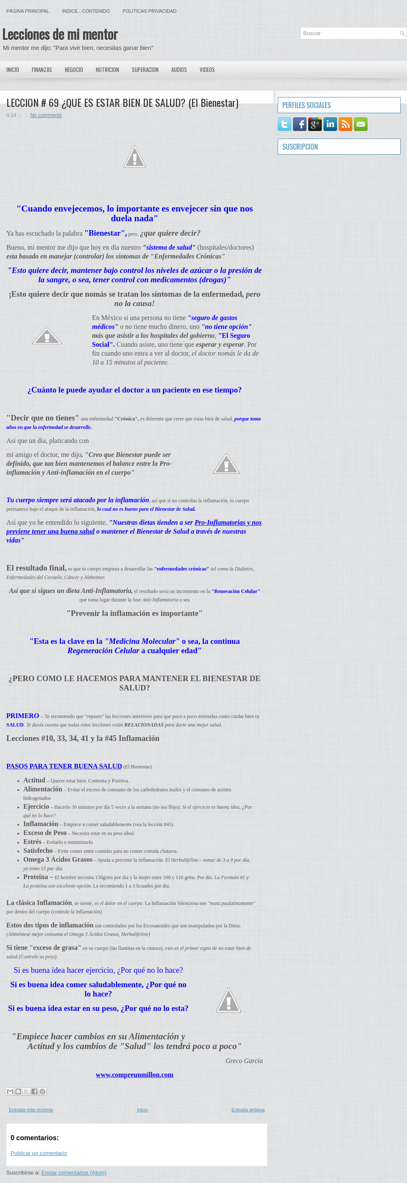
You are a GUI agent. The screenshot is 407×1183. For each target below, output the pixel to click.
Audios (179, 69)
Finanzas (42, 69)
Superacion (145, 69)
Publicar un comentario (39, 1153)
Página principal (27, 11)
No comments (46, 115)
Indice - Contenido (86, 11)
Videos (207, 69)
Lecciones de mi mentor (60, 34)
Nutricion (107, 69)
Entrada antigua (248, 1109)
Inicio (12, 69)
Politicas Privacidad (149, 11)
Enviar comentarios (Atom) (73, 1172)
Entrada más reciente (31, 1109)
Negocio (74, 69)
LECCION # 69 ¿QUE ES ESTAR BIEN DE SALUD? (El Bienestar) (122, 102)
